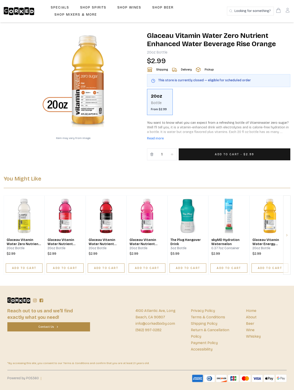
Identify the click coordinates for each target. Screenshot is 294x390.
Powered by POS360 (23, 378)
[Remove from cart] (151, 154)
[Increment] (172, 154)
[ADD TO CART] (24, 268)
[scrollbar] (218, 104)
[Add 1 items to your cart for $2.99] (234, 154)
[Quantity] (161, 154)
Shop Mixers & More (75, 15)
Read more (155, 138)
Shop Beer (163, 7)
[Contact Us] (48, 326)
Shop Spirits (93, 7)
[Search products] (250, 11)
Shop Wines (129, 7)
